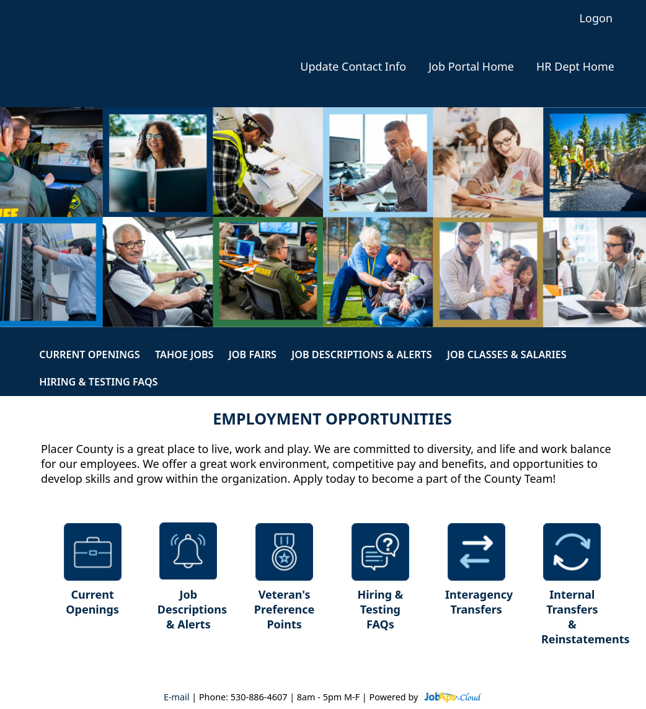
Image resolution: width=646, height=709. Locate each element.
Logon (596, 18)
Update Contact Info (353, 66)
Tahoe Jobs (184, 354)
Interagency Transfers (479, 602)
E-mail (177, 697)
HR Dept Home (575, 66)
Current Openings (89, 354)
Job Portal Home (471, 66)
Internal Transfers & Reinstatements (577, 616)
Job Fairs (253, 354)
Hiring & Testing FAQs (98, 382)
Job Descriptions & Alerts (361, 354)
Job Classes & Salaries (507, 354)
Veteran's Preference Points (284, 609)
